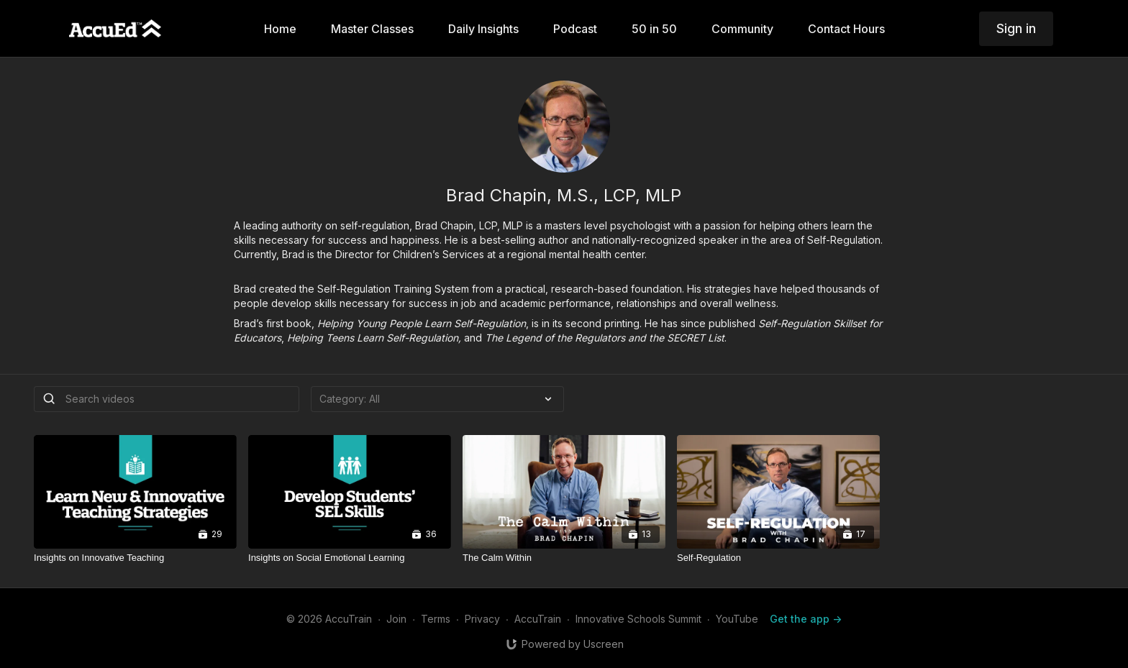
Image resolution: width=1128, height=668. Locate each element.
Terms (435, 619)
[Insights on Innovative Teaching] (135, 558)
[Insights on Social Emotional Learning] (349, 558)
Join (396, 619)
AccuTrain (537, 619)
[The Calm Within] (564, 558)
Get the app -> (806, 619)
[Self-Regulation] (778, 558)
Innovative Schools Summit (638, 619)
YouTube (737, 619)
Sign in (1016, 28)
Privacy (482, 619)
